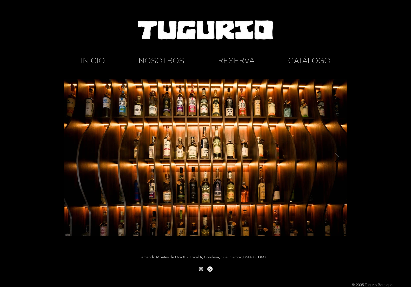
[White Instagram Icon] (201, 269)
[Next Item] (337, 157)
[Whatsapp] (210, 269)
